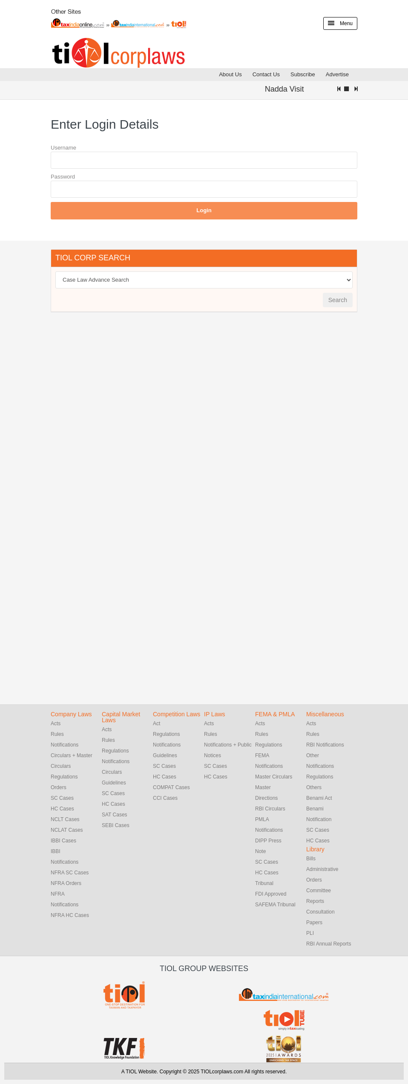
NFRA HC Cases (70, 915)
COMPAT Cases (171, 787)
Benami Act (319, 798)
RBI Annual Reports (328, 944)
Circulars (112, 772)
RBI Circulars (270, 809)
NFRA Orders (66, 883)
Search (337, 300)
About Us (230, 74)
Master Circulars (273, 777)
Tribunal (264, 883)
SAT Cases (114, 815)
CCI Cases (165, 798)
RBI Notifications (325, 745)
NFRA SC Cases (70, 873)
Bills (311, 859)
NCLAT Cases (67, 830)
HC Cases (62, 809)
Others (314, 787)
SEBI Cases (115, 825)
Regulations (64, 777)
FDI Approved (270, 894)
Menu (340, 23)
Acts (55, 724)
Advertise (337, 74)
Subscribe (302, 74)
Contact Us (266, 74)
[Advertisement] (114, 449)
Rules (57, 734)
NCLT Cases (65, 819)
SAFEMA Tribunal (275, 905)
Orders (58, 787)
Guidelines (114, 783)
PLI (310, 933)
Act (156, 724)
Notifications (64, 745)
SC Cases (62, 798)
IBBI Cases (63, 841)
